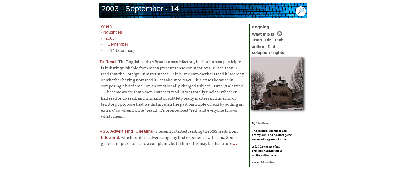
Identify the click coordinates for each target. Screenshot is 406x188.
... (234, 143)
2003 (110, 38)
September (118, 44)
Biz (268, 40)
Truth (257, 40)
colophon (261, 52)
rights (278, 52)
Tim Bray (262, 123)
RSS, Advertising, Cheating (127, 131)
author (258, 46)
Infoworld (110, 137)
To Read (108, 62)
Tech (279, 40)
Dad (271, 46)
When (106, 26)
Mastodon (268, 162)
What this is (263, 34)
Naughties (112, 32)
